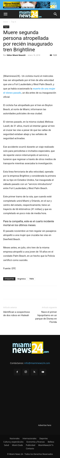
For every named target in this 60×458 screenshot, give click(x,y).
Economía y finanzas (36, 441)
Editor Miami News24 (16, 55)
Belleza (51, 441)
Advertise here (44, 425)
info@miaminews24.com (37, 363)
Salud (6, 445)
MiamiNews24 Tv (45, 445)
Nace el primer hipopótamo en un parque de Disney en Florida (46, 317)
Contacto (30, 448)
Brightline (21, 279)
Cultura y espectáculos (13, 441)
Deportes (43, 438)
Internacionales (29, 438)
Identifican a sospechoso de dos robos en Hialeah (16, 314)
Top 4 (13, 21)
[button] (5, 14)
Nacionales (15, 438)
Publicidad (30, 445)
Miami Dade (17, 445)
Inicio (5, 21)
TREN (31, 279)
